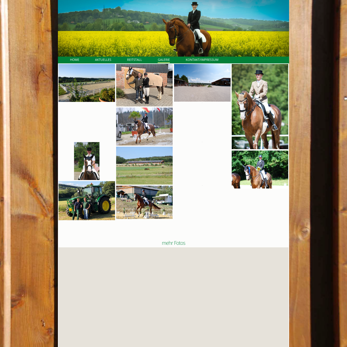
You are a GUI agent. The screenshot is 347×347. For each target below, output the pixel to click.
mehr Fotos (173, 242)
